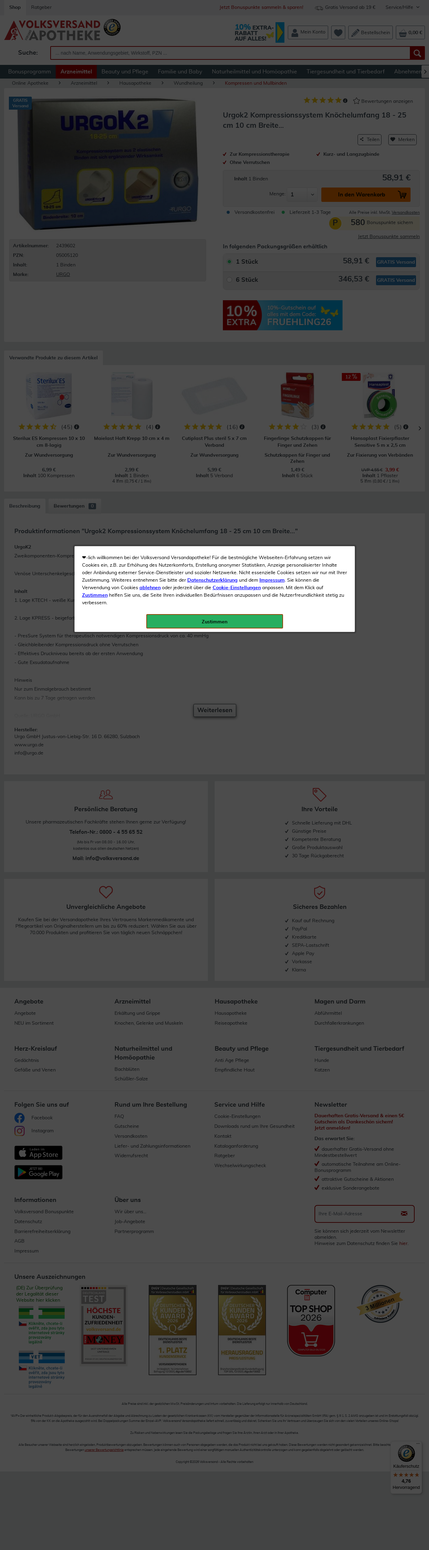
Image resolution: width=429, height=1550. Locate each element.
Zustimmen (95, 168)
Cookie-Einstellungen (237, 160)
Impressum (272, 153)
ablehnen (150, 160)
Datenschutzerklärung (212, 153)
